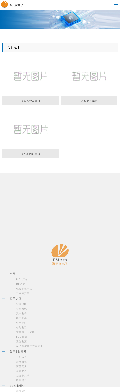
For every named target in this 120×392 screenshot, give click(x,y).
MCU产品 (22, 318)
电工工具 (21, 357)
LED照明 (21, 375)
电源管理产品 (24, 327)
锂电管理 (21, 361)
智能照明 (21, 343)
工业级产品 (23, 332)
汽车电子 (21, 352)
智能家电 (21, 347)
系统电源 (21, 380)
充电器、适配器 (25, 371)
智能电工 (21, 366)
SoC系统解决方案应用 (29, 385)
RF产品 (20, 322)
